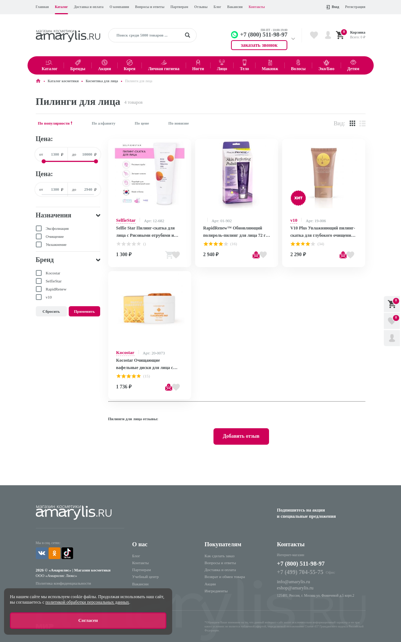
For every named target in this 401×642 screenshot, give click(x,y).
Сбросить (51, 311)
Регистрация (355, 7)
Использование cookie (52, 580)
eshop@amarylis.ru (293, 578)
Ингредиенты (216, 584)
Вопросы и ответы (149, 7)
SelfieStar (124, 220)
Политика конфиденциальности (59, 574)
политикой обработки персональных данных (87, 604)
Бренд (45, 259)
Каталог (61, 7)
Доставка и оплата (88, 7)
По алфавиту (104, 123)
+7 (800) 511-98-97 (300, 556)
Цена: (44, 139)
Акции (210, 577)
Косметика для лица (102, 81)
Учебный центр (145, 570)
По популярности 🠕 (55, 123)
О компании (119, 7)
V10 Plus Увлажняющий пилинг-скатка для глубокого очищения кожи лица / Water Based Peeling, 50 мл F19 (322, 231)
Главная (42, 7)
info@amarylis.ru (291, 572)
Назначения (54, 215)
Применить (84, 311)
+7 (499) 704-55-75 (297, 564)
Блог (217, 7)
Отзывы (200, 7)
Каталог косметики (63, 81)
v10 (293, 220)
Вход (332, 7)
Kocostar (124, 350)
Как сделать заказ (220, 549)
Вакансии (235, 7)
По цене (142, 123)
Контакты (257, 7)
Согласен (88, 622)
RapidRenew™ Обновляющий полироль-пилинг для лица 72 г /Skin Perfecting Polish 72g (232, 231)
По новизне (178, 123)
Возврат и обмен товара (225, 570)
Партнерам (179, 7)
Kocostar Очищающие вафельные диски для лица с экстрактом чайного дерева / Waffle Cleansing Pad (147, 361)
